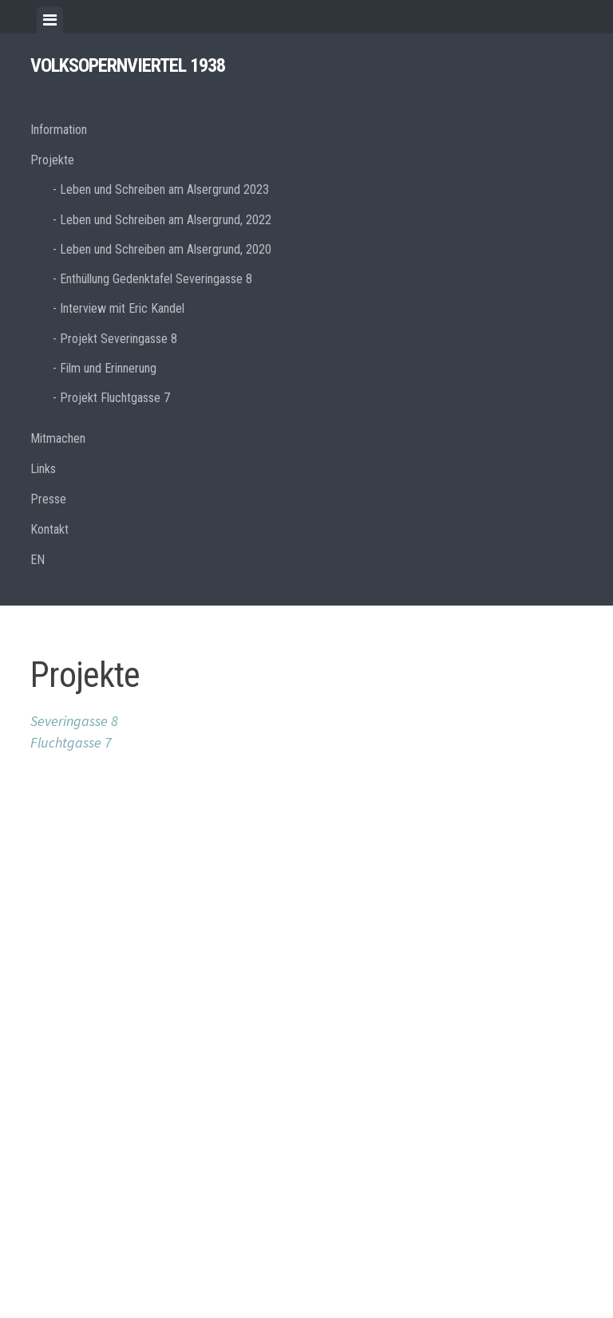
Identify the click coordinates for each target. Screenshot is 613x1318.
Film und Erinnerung (108, 368)
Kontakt (49, 529)
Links (43, 468)
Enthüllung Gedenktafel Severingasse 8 (156, 278)
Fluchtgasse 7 (71, 742)
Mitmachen (57, 438)
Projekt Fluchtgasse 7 (115, 397)
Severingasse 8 (74, 721)
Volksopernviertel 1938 (127, 65)
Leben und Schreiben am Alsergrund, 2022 (165, 219)
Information (58, 129)
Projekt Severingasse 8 (118, 338)
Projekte (52, 160)
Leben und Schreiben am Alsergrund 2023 (164, 189)
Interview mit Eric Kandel (122, 308)
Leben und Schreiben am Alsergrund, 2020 (165, 249)
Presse (48, 499)
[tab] (50, 20)
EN (37, 559)
